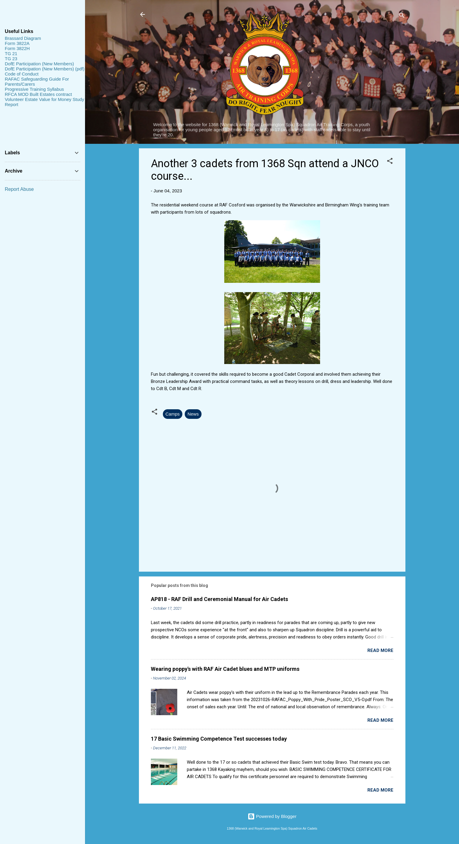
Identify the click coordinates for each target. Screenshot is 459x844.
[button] (389, 162)
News (193, 413)
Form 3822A (17, 43)
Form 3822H (17, 48)
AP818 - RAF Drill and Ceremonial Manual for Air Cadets (219, 599)
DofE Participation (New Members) (39, 63)
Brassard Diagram (23, 38)
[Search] (401, 16)
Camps (173, 413)
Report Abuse (19, 189)
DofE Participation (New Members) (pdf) (44, 68)
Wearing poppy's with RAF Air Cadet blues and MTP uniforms (225, 669)
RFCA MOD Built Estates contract (38, 94)
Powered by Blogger (272, 816)
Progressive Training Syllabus (34, 89)
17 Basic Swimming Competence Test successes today (219, 739)
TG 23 (11, 58)
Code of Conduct (22, 73)
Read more (380, 650)
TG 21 (11, 53)
